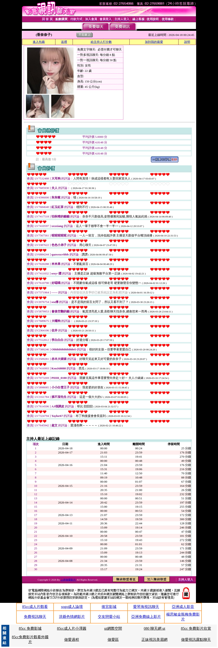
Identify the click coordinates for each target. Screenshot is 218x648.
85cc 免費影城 (30, 628)
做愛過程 (71, 640)
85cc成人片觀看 (35, 607)
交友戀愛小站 (109, 617)
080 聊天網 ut (154, 628)
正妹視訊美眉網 (154, 640)
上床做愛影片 (69, 579)
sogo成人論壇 (72, 607)
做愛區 (113, 640)
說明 (187, 42)
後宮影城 (109, 607)
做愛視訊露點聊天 (196, 640)
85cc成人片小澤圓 (71, 628)
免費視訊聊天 (35, 617)
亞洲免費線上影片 (146, 617)
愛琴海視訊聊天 (146, 607)
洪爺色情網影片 (72, 617)
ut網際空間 (113, 628)
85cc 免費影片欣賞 (196, 628)
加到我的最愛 (154, 42)
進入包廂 (39, 42)
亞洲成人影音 (183, 607)
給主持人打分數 (101, 42)
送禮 (64, 42)
